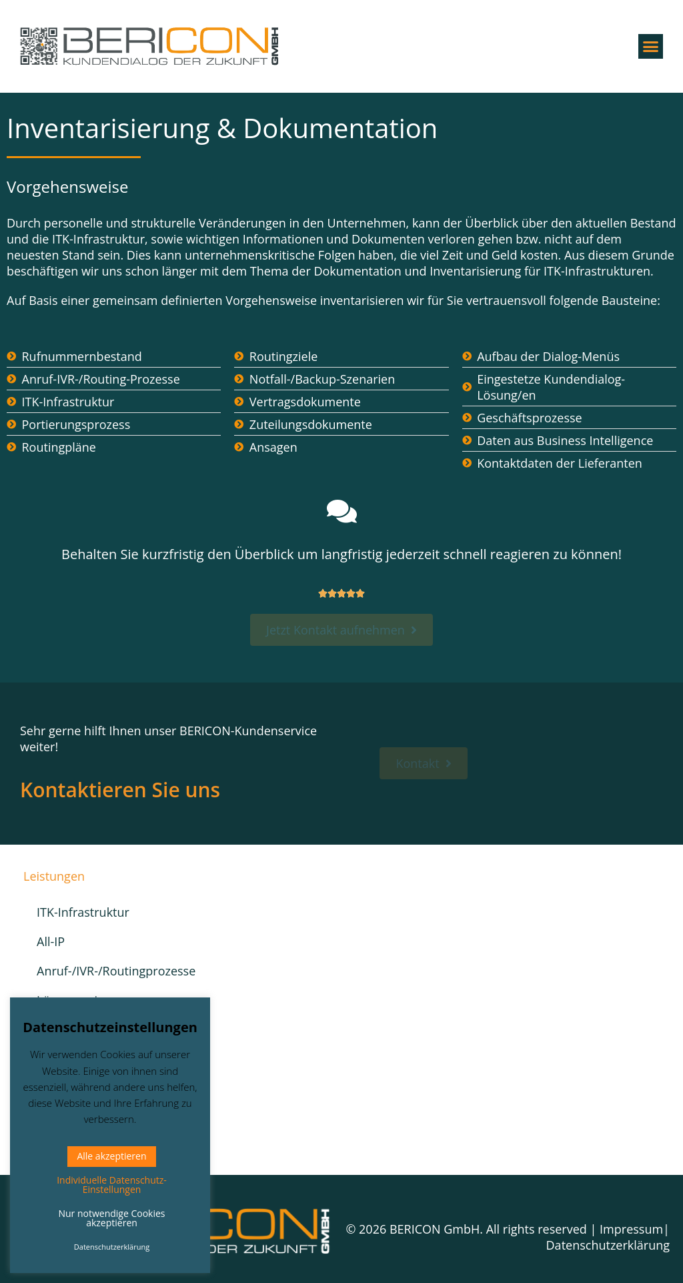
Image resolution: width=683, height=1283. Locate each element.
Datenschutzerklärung (608, 1245)
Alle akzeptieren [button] (111, 1156)
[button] (651, 46)
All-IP (51, 941)
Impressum (631, 1229)
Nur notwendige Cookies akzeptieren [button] (111, 1218)
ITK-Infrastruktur (83, 912)
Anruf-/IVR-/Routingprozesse (105, 971)
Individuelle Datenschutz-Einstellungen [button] (112, 1185)
